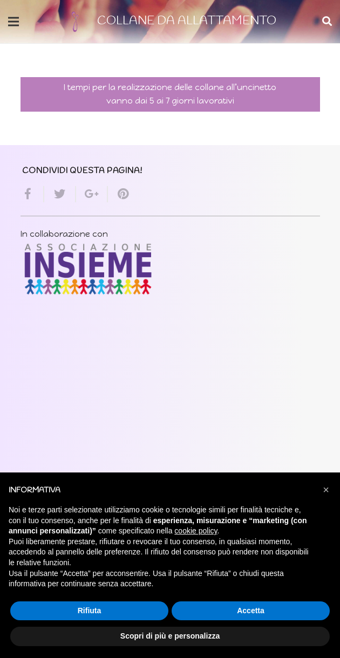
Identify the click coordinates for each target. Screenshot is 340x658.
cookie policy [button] (195, 530)
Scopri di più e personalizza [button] (170, 636)
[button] (326, 489)
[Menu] (13, 21)
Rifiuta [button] (89, 610)
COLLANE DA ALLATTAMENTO (186, 21)
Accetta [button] (250, 610)
